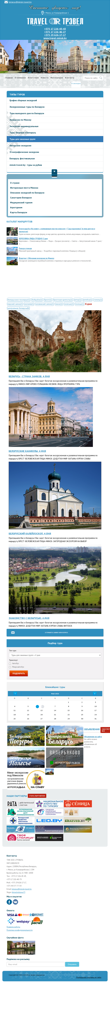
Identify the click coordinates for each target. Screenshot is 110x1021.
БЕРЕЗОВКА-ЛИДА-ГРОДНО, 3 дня (33, 238)
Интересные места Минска (24, 187)
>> (95, 694)
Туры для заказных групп (22, 139)
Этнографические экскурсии (24, 152)
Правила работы (13, 927)
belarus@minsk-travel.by (20, 2)
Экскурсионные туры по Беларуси (27, 106)
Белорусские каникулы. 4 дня (27, 451)
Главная (9, 77)
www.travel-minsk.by (55, 38)
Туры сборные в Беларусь (23, 132)
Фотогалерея (56, 77)
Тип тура (12, 650)
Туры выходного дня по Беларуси (27, 113)
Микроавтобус (16, 667)
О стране (15, 182)
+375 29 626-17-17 (55, 35)
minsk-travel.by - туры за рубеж (26, 165)
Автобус (14, 663)
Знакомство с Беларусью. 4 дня (29, 618)
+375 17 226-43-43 (55, 28)
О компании (20, 77)
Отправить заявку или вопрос (56, 632)
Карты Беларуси (18, 212)
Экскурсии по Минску (20, 119)
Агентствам (33, 77)
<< (14, 694)
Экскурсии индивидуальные (24, 126)
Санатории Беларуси (21, 197)
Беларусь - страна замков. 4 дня (29, 376)
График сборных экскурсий (23, 100)
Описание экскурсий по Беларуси (27, 192)
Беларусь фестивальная (22, 158)
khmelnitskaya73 (18, 892)
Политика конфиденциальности (20, 930)
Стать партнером (37, 796)
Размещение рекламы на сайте (88, 977)
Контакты (69, 77)
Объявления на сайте (93, 736)
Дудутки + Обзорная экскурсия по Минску (36, 258)
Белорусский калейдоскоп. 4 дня (30, 533)
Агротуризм (16, 207)
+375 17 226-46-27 (55, 31)
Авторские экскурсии (20, 145)
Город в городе (25, 248)
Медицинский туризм (21, 202)
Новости (44, 77)
